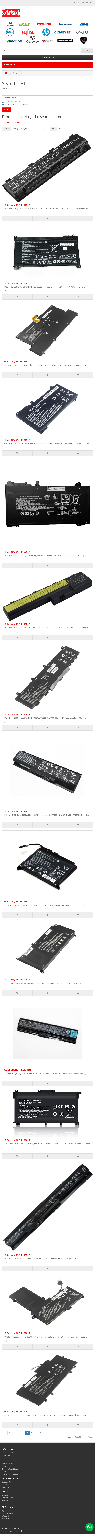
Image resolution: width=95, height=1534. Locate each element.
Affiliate (5, 1500)
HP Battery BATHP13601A (17, 361)
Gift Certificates (8, 1498)
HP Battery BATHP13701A (17, 1333)
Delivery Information (10, 1463)
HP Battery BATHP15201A (17, 551)
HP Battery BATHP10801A (17, 1140)
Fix (3, 1461)
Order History (7, 1513)
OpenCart (15, 1528)
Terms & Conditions (10, 1469)
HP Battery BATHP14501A (17, 714)
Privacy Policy (7, 1466)
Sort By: (6, 129)
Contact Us (6, 1482)
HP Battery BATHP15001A (17, 204)
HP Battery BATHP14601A (17, 439)
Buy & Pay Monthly (9, 1455)
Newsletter (6, 1519)
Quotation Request (9, 1453)
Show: (53, 129)
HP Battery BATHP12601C (17, 901)
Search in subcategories (12, 101)
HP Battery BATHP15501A (17, 1411)
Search (15, 73)
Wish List (5, 1516)
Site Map (5, 1487)
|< (5, 1433)
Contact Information (10, 1474)
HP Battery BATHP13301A (17, 979)
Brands (5, 1495)
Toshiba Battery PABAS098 (17, 1069)
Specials (5, 1503)
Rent (3, 1458)
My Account (6, 1510)
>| (45, 1433)
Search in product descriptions (15, 104)
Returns (5, 1485)
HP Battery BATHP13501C (17, 283)
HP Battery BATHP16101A (17, 623)
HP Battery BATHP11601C (17, 811)
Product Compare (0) (12, 122)
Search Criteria (7, 89)
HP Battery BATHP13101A (17, 1254)
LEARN (4, 1472)
